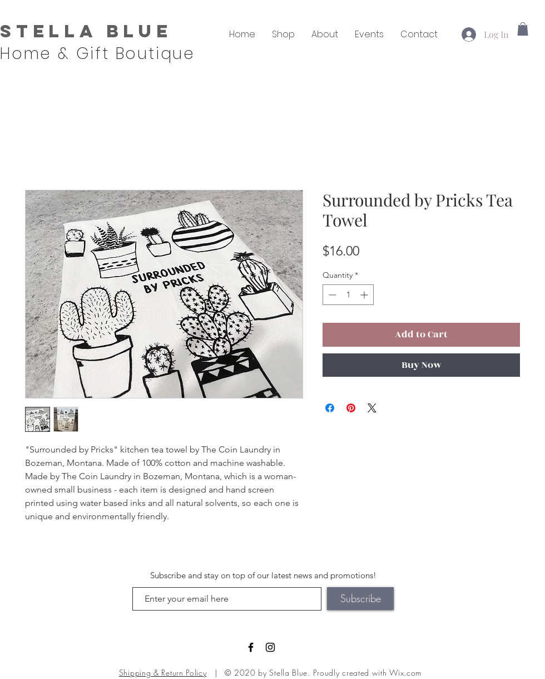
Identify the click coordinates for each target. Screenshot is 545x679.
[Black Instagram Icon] (270, 647)
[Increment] (365, 294)
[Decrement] (331, 294)
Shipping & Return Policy (163, 672)
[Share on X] (372, 408)
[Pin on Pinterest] (351, 408)
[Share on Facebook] (329, 408)
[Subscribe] (360, 598)
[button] (522, 29)
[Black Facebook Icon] (251, 647)
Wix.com (405, 672)
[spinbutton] (348, 294)
